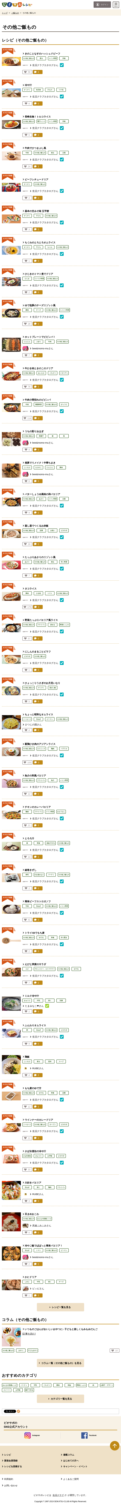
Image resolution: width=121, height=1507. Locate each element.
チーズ (38, 310)
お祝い (52, 530)
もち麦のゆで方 (33, 1088)
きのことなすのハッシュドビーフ (42, 53)
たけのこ (38, 467)
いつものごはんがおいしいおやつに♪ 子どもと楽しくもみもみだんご (61, 1329)
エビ (27, 969)
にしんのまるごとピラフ (38, 651)
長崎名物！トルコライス (38, 116)
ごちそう (52, 373)
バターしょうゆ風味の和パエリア (42, 494)
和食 (38, 843)
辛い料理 (64, 562)
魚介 (52, 780)
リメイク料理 (39, 278)
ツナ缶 (61, 90)
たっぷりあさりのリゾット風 (40, 557)
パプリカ (64, 749)
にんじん (27, 341)
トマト (49, 593)
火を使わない (39, 875)
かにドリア (31, 1277)
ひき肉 (38, 593)
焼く (49, 1000)
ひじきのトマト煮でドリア (39, 274)
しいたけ (27, 467)
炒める (52, 625)
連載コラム (68, 1454)
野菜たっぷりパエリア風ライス (41, 620)
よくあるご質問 (71, 1479)
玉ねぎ (38, 719)
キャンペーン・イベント (75, 1466)
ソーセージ (27, 719)
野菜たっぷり (64, 625)
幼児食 (38, 90)
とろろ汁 (29, 838)
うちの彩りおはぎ (34, 431)
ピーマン (50, 719)
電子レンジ (41, 121)
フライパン (41, 625)
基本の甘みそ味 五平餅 (37, 211)
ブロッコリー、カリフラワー (44, 969)
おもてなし (61, 812)
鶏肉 (52, 749)
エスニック (41, 749)
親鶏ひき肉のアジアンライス (40, 744)
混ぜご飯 (52, 688)
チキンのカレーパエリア (38, 807)
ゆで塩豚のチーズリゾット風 (40, 305)
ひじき (27, 278)
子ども (38, 216)
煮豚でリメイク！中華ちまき (40, 462)
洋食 (64, 58)
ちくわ (49, 247)
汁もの (49, 90)
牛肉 (27, 153)
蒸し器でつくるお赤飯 (36, 525)
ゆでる (41, 937)
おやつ (20, 1350)
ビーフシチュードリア (36, 179)
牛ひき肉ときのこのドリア (39, 368)
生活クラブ (60, 1495)
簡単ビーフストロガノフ (38, 901)
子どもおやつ (32, 1350)
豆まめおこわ (32, 1214)
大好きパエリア (33, 1182)
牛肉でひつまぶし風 (35, 148)
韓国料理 (38, 404)
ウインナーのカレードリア (39, 1119)
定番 (41, 530)
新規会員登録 (10, 1460)
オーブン (52, 1124)
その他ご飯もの (28, 58)
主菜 (64, 153)
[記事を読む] (28, 1333)
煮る (41, 58)
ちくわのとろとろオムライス (40, 242)
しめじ (27, 1282)
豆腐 (61, 1000)
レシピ (7, 1454)
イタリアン (64, 373)
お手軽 (49, 1156)
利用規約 (8, 1479)
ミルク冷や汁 (32, 995)
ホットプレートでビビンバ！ (40, 337)
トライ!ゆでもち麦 (34, 932)
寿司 (27, 875)
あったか (41, 373)
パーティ (51, 875)
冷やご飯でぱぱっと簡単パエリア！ (44, 1245)
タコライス (31, 588)
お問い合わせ (10, 1485)
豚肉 (27, 310)
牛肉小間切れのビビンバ (38, 399)
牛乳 (38, 1000)
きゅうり (27, 1000)
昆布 (49, 1061)
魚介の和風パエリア (35, 775)
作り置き (64, 937)
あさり (41, 499)
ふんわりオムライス (35, 1025)
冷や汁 (28, 85)
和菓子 (41, 436)
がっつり (64, 404)
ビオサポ (64, 530)
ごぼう (38, 341)
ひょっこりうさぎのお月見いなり (42, 683)
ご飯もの (15, 13)
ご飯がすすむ (50, 843)
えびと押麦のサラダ (35, 964)
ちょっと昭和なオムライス (39, 714)
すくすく (27, 90)
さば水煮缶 (27, 1156)
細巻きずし (31, 870)
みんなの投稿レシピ (44, 1219)
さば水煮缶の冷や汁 (35, 1151)
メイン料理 (53, 58)
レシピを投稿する (13, 1466)
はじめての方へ (71, 1460)
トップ (5, 13)
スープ (61, 1061)
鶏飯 (27, 1056)
